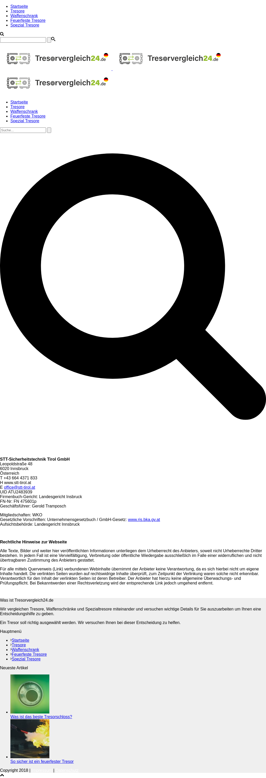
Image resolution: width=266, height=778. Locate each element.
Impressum (42, 770)
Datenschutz (67, 770)
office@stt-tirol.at (19, 487)
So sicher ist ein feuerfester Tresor (42, 761)
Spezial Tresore (24, 25)
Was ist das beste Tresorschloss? (41, 717)
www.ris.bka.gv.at (144, 519)
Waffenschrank (24, 16)
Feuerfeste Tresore (27, 20)
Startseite (19, 6)
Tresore (17, 11)
